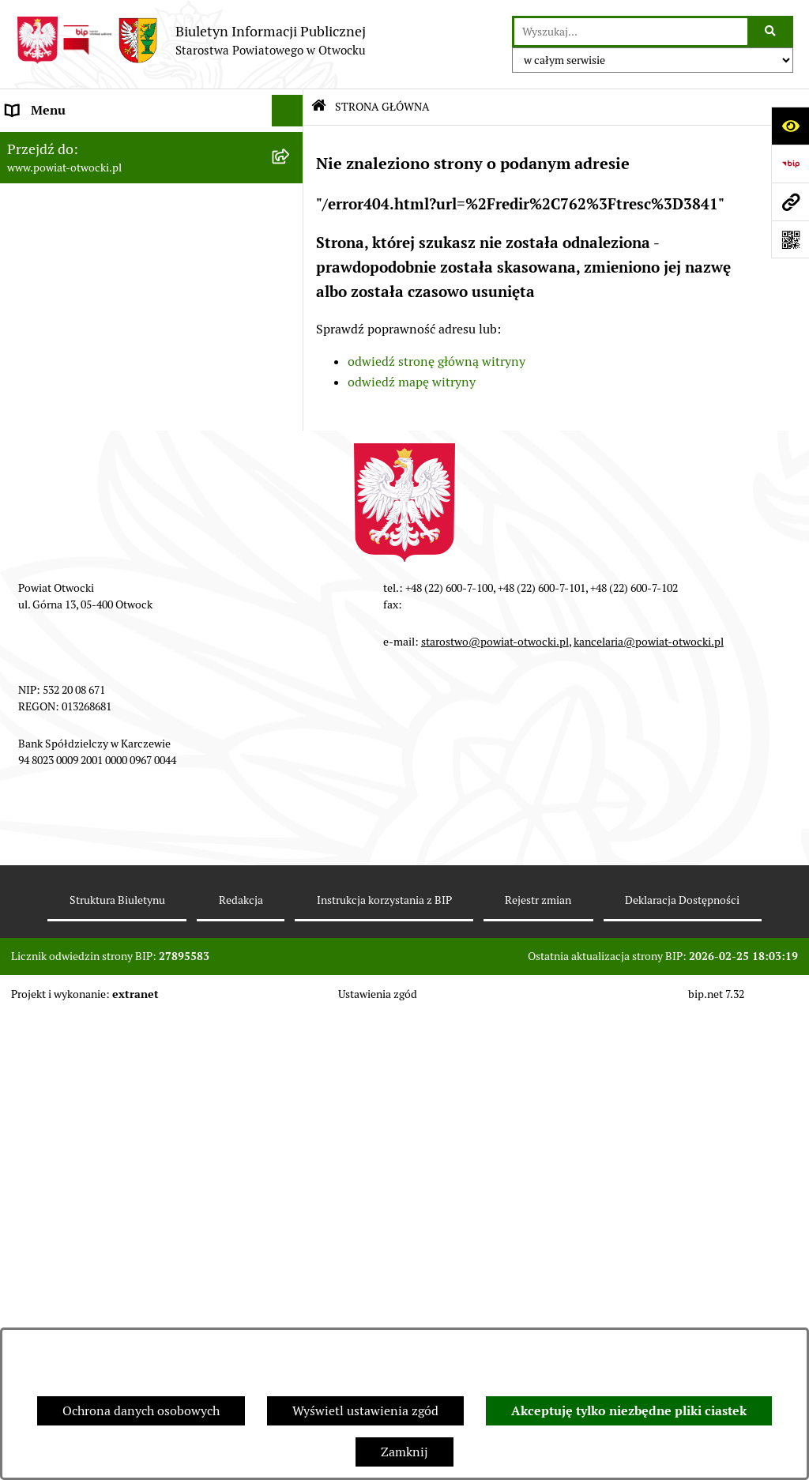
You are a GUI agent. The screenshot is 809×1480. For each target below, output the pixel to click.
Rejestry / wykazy (55, 521)
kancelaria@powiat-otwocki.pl (649, 1109)
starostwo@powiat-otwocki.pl (495, 1109)
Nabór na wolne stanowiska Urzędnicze (117, 552)
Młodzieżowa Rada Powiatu (84, 205)
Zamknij (404, 1452)
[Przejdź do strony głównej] (191, 40)
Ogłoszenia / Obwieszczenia (85, 426)
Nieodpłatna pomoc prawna (84, 300)
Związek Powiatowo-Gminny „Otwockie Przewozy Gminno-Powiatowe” (119, 783)
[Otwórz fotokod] (790, 239)
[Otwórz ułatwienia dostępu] (790, 126)
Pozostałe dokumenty (67, 394)
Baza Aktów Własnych (68, 824)
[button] (291, 206)
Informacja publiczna (66, 363)
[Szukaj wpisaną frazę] (771, 31)
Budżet (26, 742)
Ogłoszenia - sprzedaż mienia (89, 458)
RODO (24, 331)
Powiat (26, 268)
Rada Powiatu (45, 142)
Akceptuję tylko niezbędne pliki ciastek (629, 1411)
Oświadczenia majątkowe (77, 710)
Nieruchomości (48, 584)
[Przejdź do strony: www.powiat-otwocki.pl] (790, 201)
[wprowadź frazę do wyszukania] (631, 31)
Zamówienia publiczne (70, 616)
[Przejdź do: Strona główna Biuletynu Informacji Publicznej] (318, 107)
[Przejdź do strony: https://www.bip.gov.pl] (790, 164)
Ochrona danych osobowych (141, 1411)
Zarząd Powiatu (50, 173)
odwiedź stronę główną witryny (436, 361)
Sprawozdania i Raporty (73, 489)
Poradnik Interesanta (66, 236)
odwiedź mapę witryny (412, 382)
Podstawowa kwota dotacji (81, 647)
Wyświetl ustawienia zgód (365, 1411)
